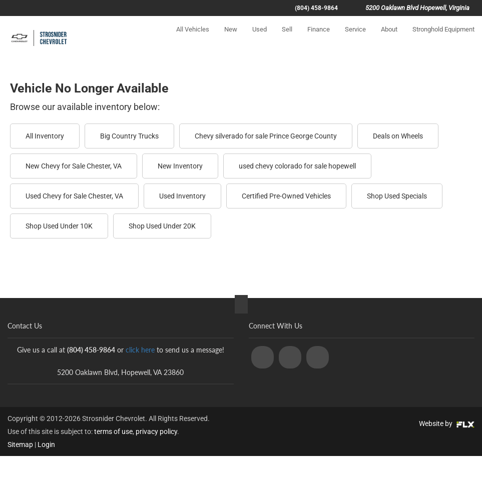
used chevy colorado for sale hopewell (297, 166)
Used (259, 38)
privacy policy (156, 432)
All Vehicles (192, 38)
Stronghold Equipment (443, 38)
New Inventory (180, 166)
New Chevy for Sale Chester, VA (74, 166)
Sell (287, 38)
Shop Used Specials (397, 196)
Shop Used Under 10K (59, 226)
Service (355, 38)
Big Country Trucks (129, 136)
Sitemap (20, 444)
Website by (446, 424)
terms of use (113, 432)
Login (46, 444)
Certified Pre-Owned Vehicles (286, 196)
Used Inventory (182, 196)
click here (140, 350)
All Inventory (45, 136)
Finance (318, 38)
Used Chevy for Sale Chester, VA (74, 196)
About (389, 38)
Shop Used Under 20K (162, 226)
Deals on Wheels (398, 136)
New (230, 38)
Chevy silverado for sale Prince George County (266, 136)
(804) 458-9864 (316, 8)
